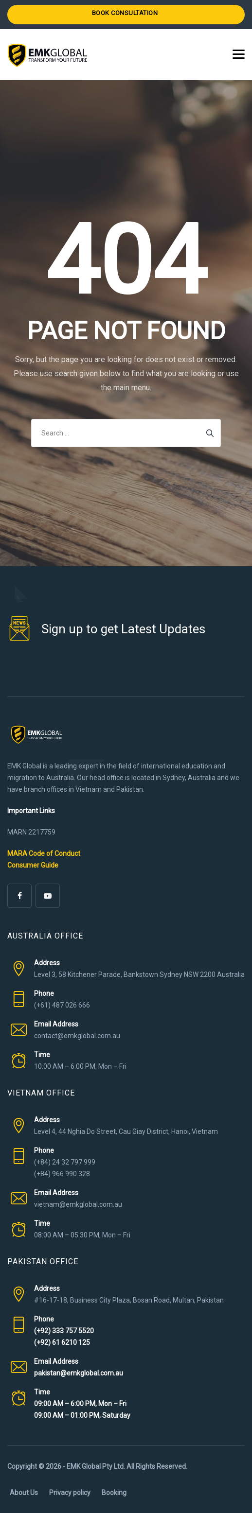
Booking (114, 1492)
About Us (24, 1492)
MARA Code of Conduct (43, 853)
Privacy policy (69, 1492)
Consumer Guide (32, 865)
